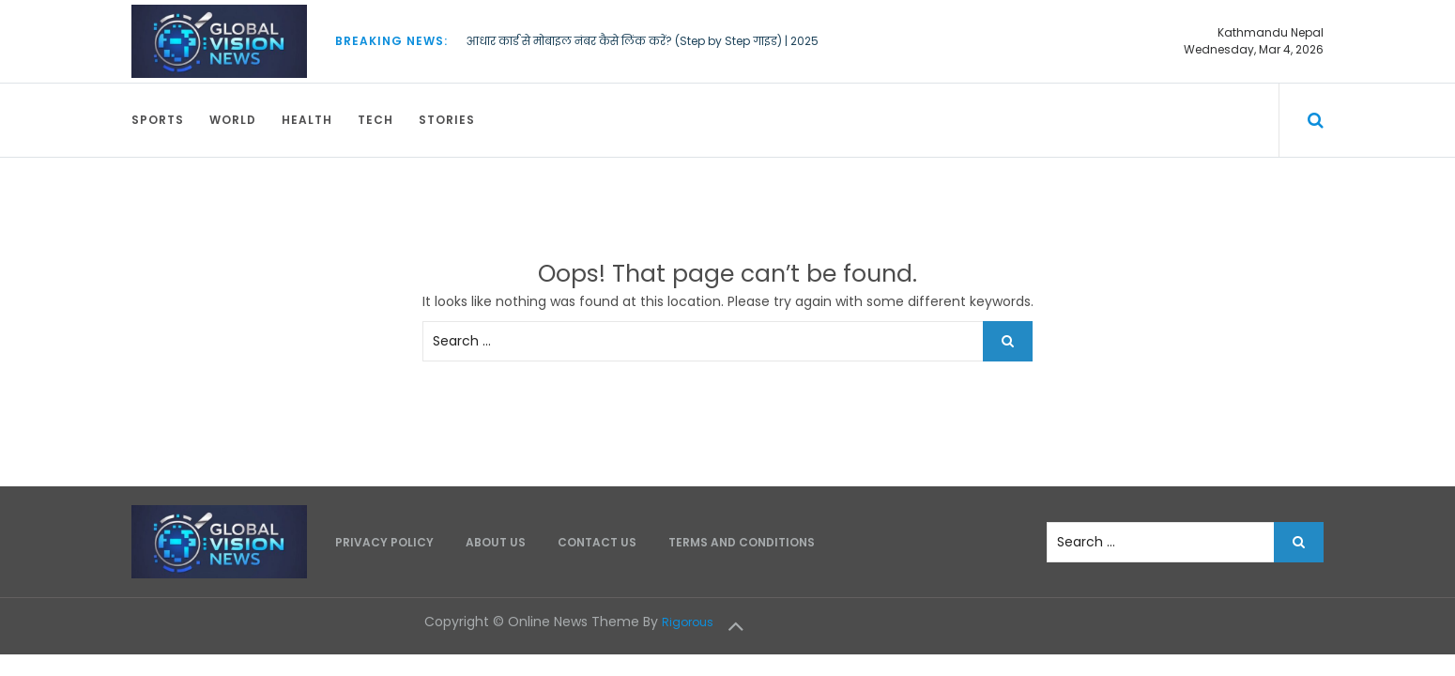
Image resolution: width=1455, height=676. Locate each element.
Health (307, 120)
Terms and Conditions (741, 542)
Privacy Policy (384, 542)
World (232, 120)
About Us (496, 542)
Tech (375, 120)
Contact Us (597, 542)
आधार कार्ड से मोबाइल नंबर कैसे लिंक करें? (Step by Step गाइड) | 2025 (643, 41)
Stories (447, 120)
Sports (157, 120)
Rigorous (687, 622)
